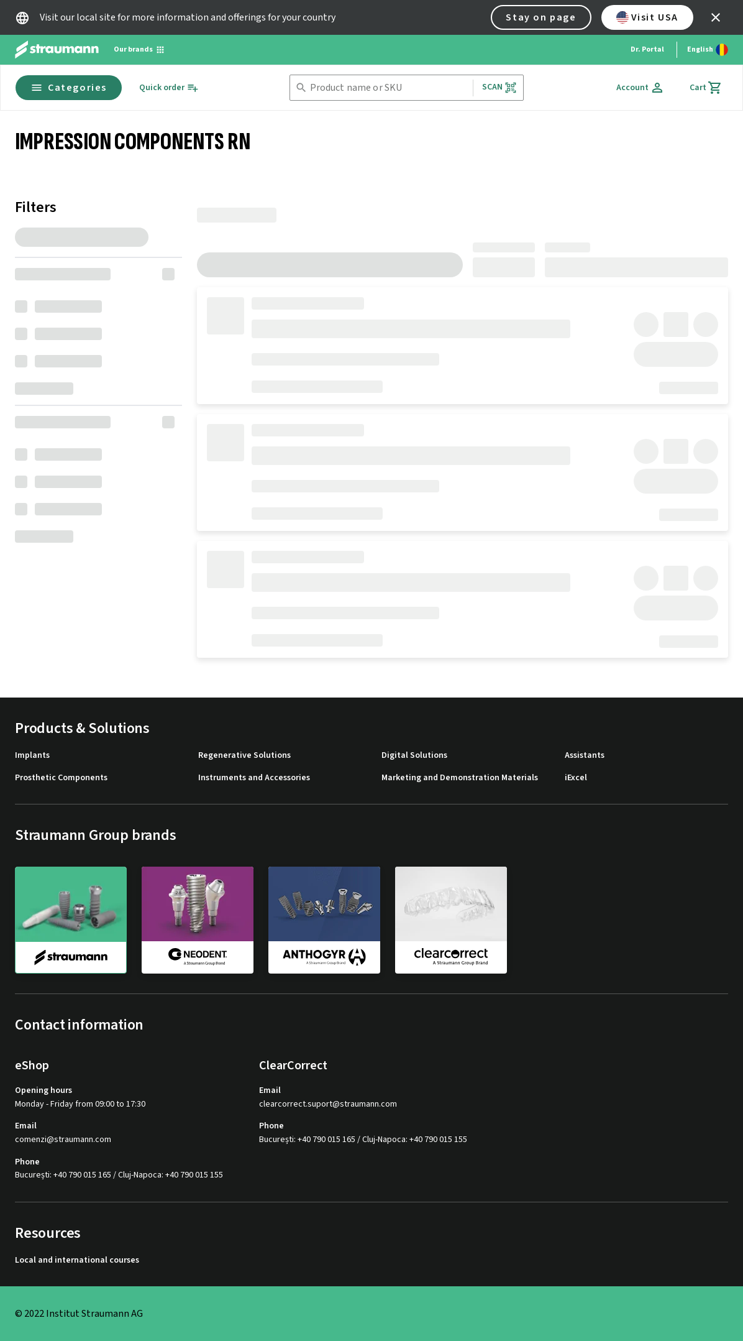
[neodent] (197, 919)
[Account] (640, 87)
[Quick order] (169, 88)
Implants (32, 756)
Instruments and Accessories (254, 778)
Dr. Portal (647, 49)
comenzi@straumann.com (63, 1140)
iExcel (576, 778)
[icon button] (715, 17)
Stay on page (541, 17)
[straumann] (71, 920)
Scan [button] (499, 87)
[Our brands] (139, 49)
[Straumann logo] (57, 49)
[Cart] (706, 87)
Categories (68, 87)
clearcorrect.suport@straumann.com (328, 1104)
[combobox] (389, 88)
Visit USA (647, 17)
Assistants (584, 756)
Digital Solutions (414, 756)
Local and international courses (77, 1260)
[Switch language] (707, 50)
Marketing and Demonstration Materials (459, 778)
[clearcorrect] (451, 919)
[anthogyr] (324, 919)
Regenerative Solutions (244, 756)
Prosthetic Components (61, 778)
